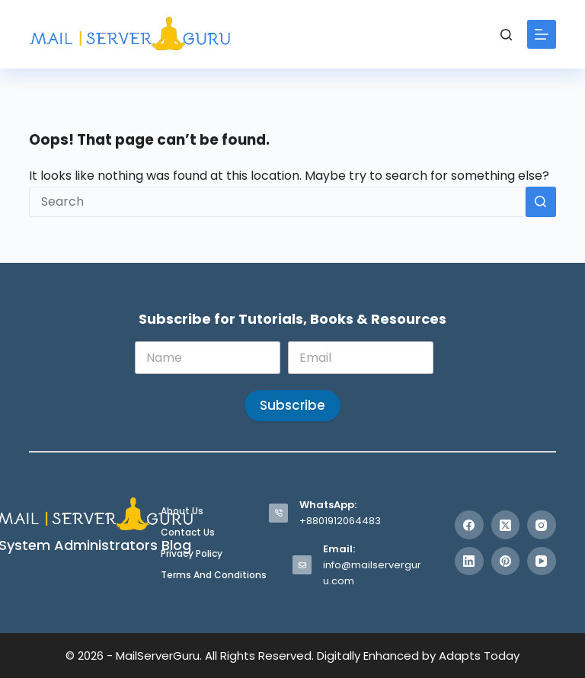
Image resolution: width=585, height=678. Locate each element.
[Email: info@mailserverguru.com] (302, 564)
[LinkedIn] (469, 561)
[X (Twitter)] (505, 524)
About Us (182, 511)
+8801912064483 (340, 520)
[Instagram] (541, 524)
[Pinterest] (505, 561)
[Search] (506, 34)
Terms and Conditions (214, 575)
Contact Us (188, 532)
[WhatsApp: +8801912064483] (278, 513)
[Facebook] (469, 524)
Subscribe (292, 405)
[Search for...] (277, 202)
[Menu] (541, 34)
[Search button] (541, 202)
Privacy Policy (191, 554)
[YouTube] (541, 561)
